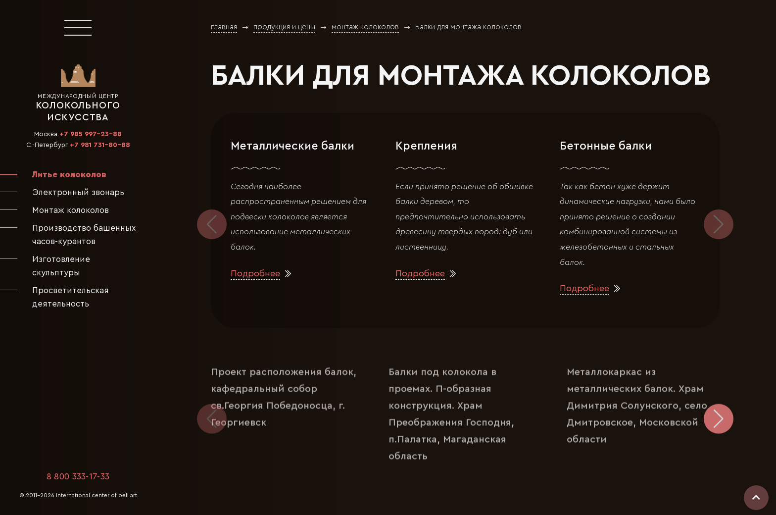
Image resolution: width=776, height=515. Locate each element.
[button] (718, 224)
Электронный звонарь (78, 192)
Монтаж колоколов (70, 210)
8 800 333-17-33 (78, 476)
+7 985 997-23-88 (90, 134)
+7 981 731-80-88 (100, 145)
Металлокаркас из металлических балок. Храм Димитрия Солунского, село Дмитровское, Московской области (637, 398)
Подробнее (255, 274)
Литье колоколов (69, 174)
